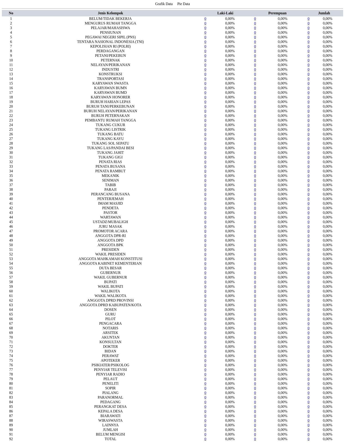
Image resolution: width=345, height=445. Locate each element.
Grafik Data (163, 4)
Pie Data (183, 4)
